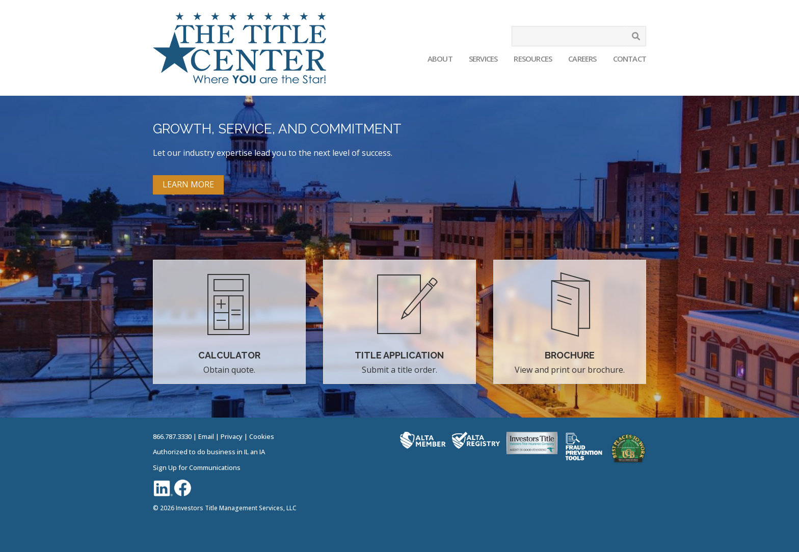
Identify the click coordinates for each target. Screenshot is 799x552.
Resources (533, 58)
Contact (629, 58)
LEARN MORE (188, 184)
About (440, 58)
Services (483, 58)
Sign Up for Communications (197, 467)
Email (206, 436)
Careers (582, 58)
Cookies (261, 436)
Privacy (232, 436)
